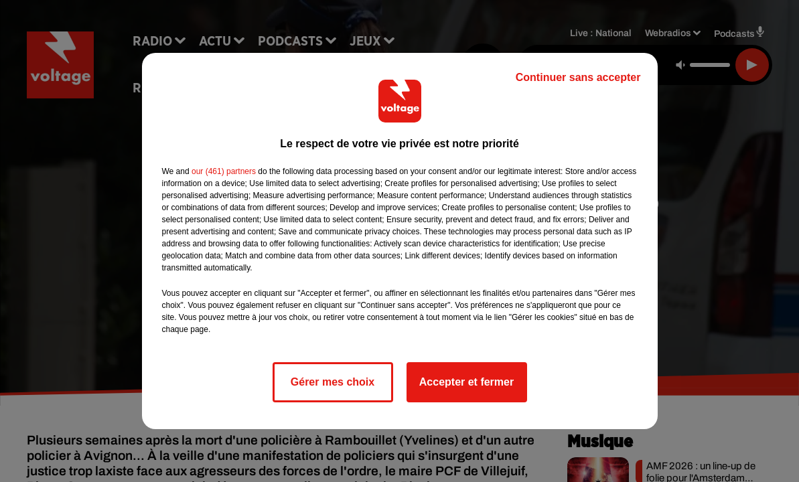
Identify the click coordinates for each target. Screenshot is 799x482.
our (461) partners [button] (224, 171)
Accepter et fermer (466, 382)
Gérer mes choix (332, 382)
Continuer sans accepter (578, 77)
